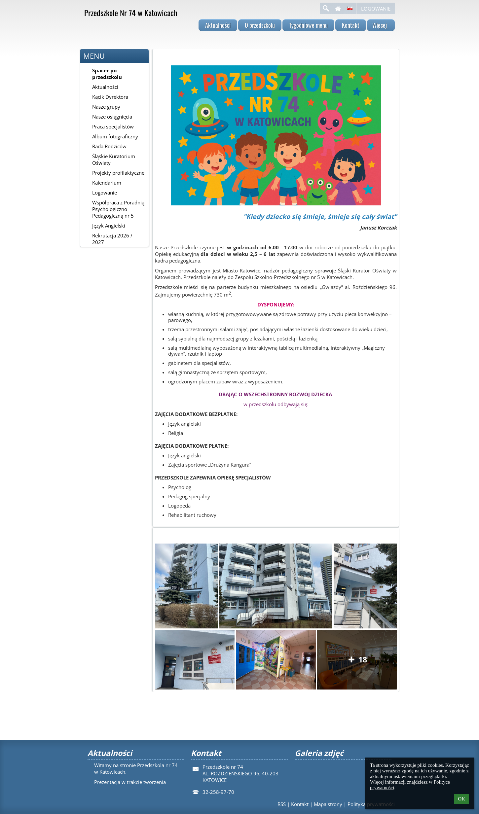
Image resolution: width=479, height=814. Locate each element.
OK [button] (461, 798)
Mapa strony (328, 804)
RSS (281, 804)
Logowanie (375, 8)
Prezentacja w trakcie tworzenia (130, 782)
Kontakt (300, 804)
